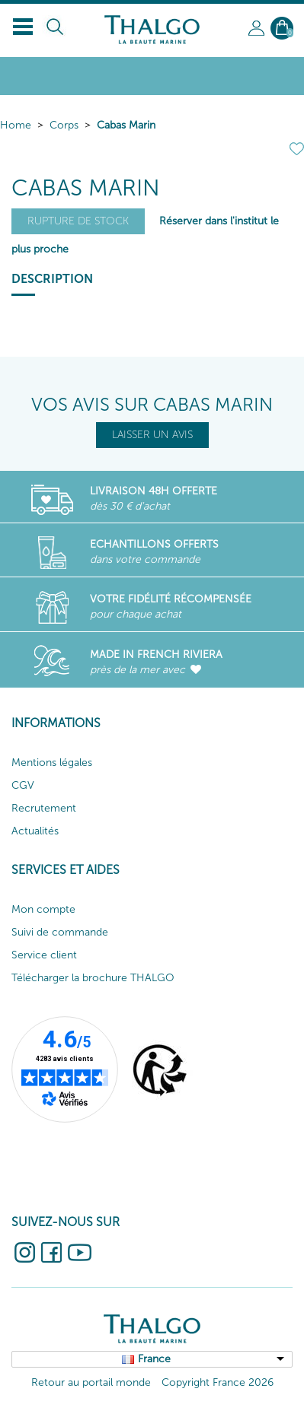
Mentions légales (51, 762)
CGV (22, 785)
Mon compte (43, 909)
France (154, 1358)
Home (15, 125)
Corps (64, 125)
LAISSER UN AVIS (152, 434)
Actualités (35, 831)
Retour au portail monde (91, 1382)
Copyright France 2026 (218, 1382)
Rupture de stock (78, 220)
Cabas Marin (126, 125)
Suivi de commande (59, 932)
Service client (44, 954)
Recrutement (43, 808)
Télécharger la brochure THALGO (92, 977)
